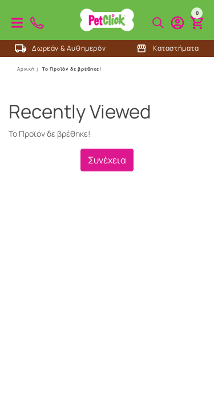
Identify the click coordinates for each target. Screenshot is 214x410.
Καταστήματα (167, 48)
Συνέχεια (107, 160)
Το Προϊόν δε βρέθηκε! (72, 68)
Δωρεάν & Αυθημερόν (60, 48)
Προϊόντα (17, 22)
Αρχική (26, 68)
